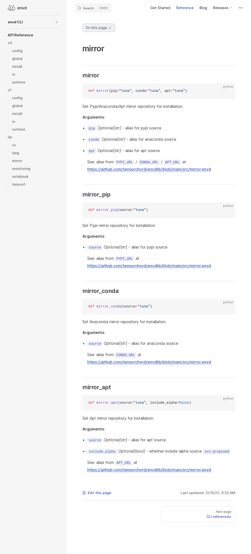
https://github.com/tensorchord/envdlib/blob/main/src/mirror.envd (149, 169)
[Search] (93, 8)
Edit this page (96, 493)
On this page (99, 28)
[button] (33, 22)
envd (17, 8)
